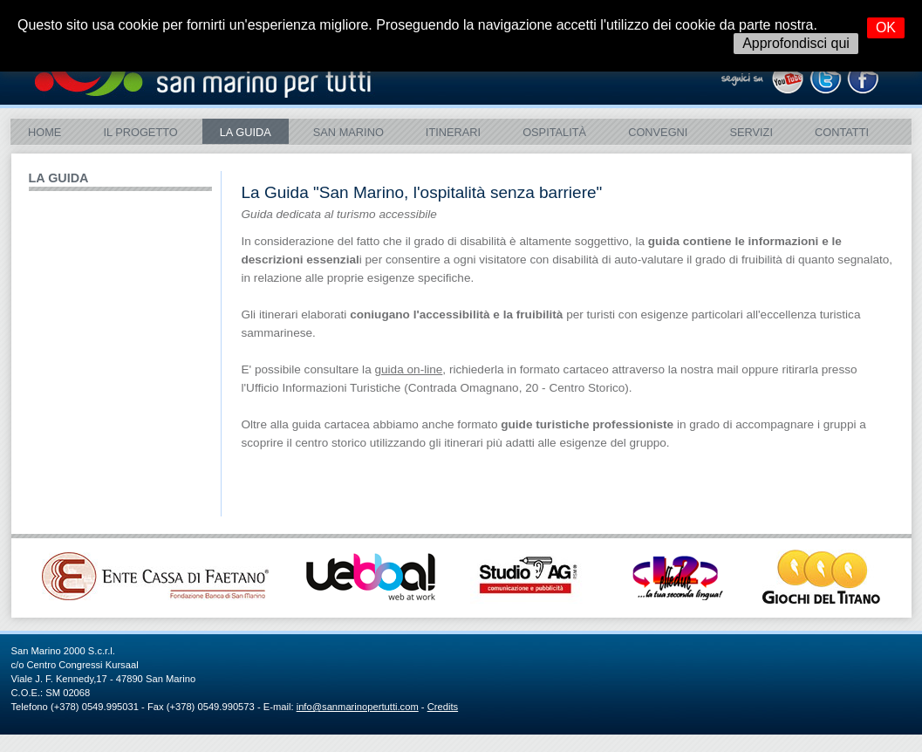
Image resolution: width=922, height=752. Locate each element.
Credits (442, 706)
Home (44, 132)
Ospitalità (554, 132)
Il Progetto (140, 132)
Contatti (842, 132)
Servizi (751, 132)
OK (886, 27)
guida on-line (408, 369)
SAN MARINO (348, 132)
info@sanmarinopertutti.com (358, 706)
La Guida (245, 132)
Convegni (657, 132)
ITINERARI (453, 132)
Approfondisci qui (796, 43)
